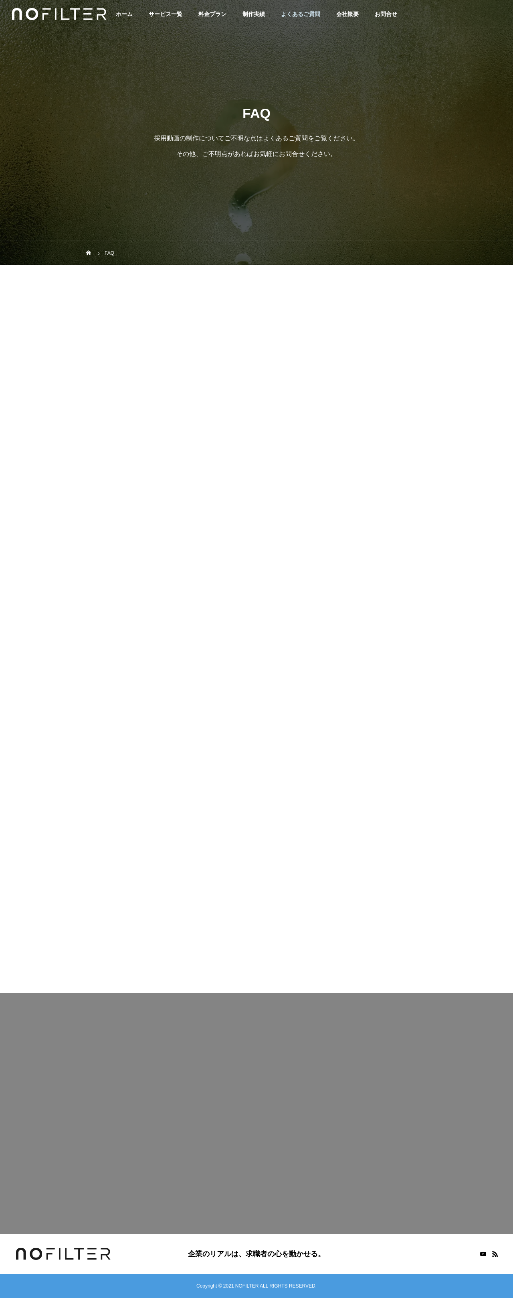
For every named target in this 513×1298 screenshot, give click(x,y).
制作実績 (253, 14)
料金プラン (212, 14)
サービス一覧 (165, 14)
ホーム (124, 14)
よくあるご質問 (300, 14)
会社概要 (347, 14)
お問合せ (386, 14)
